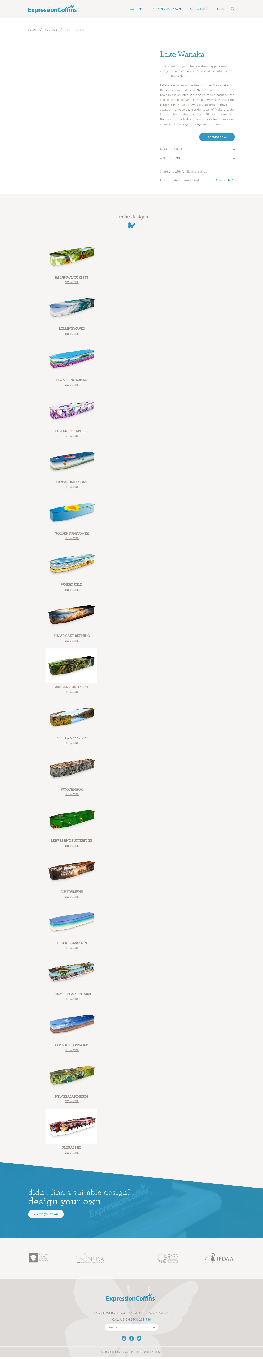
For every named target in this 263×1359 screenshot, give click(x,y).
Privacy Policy (157, 1314)
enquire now (217, 137)
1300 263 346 (141, 1321)
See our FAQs (225, 180)
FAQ (97, 1314)
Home (32, 30)
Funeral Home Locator (122, 1314)
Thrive (157, 1353)
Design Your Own (166, 9)
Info (221, 9)
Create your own (46, 1215)
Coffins (51, 30)
